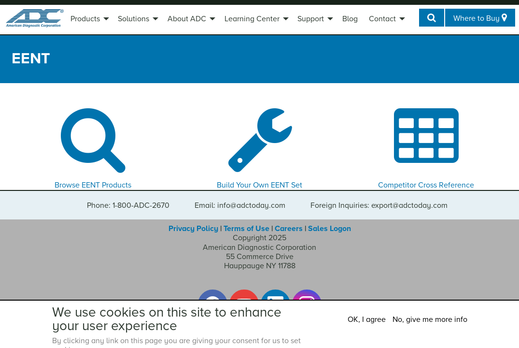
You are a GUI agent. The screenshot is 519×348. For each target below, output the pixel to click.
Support (310, 19)
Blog (350, 19)
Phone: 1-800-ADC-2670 (128, 205)
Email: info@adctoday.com (240, 205)
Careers (289, 228)
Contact (382, 19)
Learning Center (252, 19)
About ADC (187, 19)
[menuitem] (89, 20)
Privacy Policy (193, 228)
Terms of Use (246, 228)
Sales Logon (329, 228)
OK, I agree (367, 319)
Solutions (133, 19)
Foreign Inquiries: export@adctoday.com (379, 205)
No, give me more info (430, 319)
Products (85, 19)
